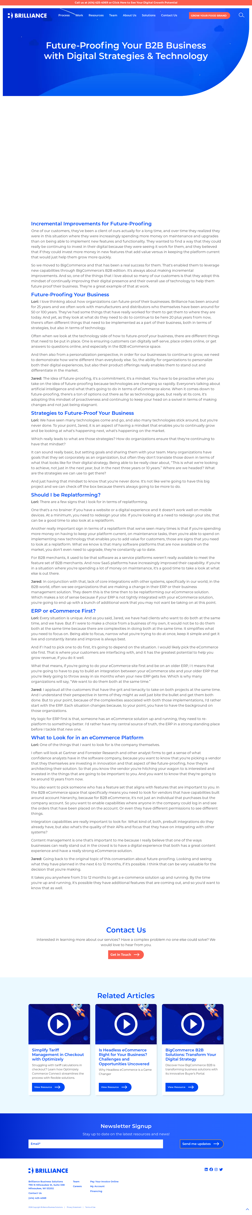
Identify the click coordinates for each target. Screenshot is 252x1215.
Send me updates (196, 1144)
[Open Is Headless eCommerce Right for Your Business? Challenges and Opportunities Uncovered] (126, 1049)
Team (76, 1181)
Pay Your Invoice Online (104, 1181)
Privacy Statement (74, 1207)
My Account (97, 1186)
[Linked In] (207, 1169)
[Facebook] (211, 1169)
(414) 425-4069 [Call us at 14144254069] (37, 1198)
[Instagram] (217, 1169)
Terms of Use (90, 1207)
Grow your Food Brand (209, 15)
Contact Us (35, 1193)
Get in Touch (120, 955)
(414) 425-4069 (98, 2)
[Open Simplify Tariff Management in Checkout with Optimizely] (59, 1049)
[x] (221, 1169)
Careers (77, 1186)
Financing (96, 1191)
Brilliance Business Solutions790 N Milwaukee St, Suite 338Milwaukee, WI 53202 (46, 1185)
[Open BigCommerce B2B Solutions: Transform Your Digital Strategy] (193, 1049)
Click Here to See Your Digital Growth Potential (144, 2)
